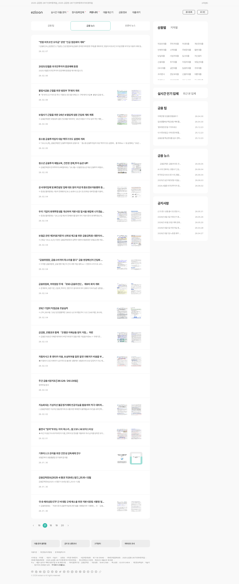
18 (51, 525)
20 (62, 525)
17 (45, 525)
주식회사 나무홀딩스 (123, 566)
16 (39, 525)
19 (56, 525)
